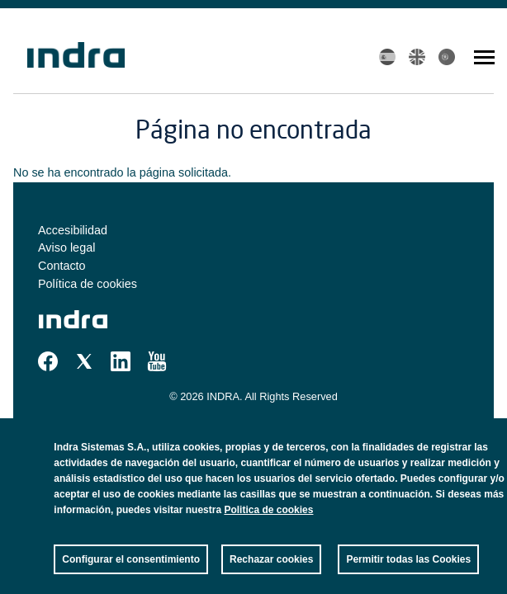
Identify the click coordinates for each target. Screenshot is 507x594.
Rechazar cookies (271, 574)
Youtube (157, 361)
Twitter (84, 361)
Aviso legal (66, 247)
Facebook (48, 361)
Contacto (62, 265)
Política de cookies (87, 283)
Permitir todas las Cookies (408, 574)
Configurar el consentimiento (131, 574)
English (417, 57)
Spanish (387, 57)
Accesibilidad (72, 230)
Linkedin (120, 361)
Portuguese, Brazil (447, 57)
